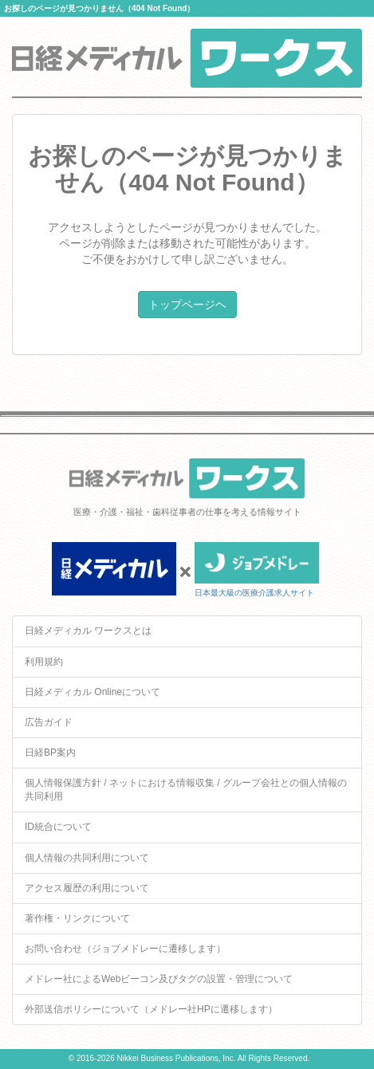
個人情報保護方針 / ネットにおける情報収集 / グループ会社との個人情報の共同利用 (186, 789)
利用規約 (44, 661)
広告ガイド (49, 722)
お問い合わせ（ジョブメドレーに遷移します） (125, 948)
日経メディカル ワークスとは (88, 630)
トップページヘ (187, 304)
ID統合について (58, 826)
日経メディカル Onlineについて (92, 692)
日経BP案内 (50, 752)
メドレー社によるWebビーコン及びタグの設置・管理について (159, 979)
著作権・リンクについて (77, 918)
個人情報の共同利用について (87, 857)
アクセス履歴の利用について (87, 888)
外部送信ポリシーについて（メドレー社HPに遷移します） (151, 1009)
